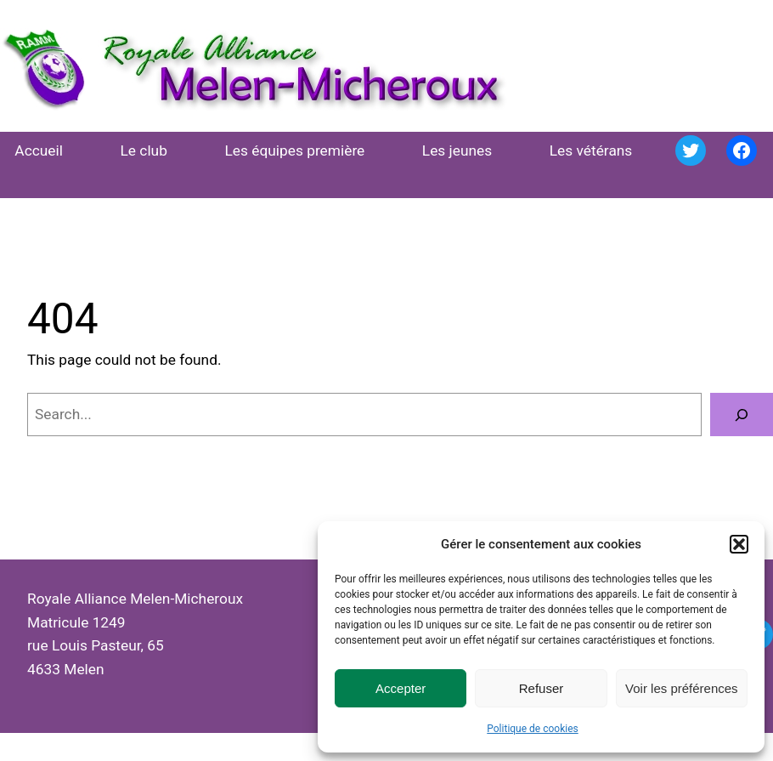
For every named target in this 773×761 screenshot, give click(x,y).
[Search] (741, 414)
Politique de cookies (532, 729)
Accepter (400, 688)
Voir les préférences (681, 688)
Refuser (541, 688)
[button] (739, 544)
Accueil (38, 150)
